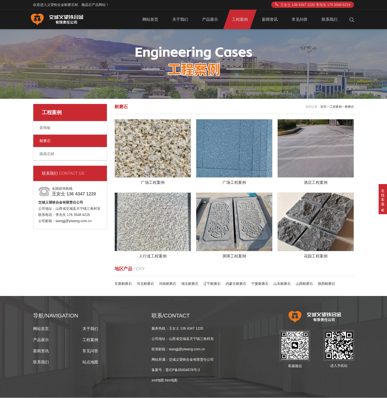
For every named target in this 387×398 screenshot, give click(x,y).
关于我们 (180, 19)
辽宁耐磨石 (212, 284)
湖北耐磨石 (189, 284)
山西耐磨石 (304, 284)
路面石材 (46, 154)
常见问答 (300, 19)
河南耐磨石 (167, 284)
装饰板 (45, 128)
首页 (323, 106)
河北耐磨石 (145, 284)
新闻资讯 (270, 19)
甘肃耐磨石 (123, 284)
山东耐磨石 (282, 284)
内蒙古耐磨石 (236, 284)
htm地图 (171, 380)
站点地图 (90, 362)
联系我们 (329, 19)
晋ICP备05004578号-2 (182, 370)
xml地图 (158, 380)
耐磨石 (45, 141)
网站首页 (150, 19)
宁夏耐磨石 (260, 284)
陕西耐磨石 (326, 284)
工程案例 (240, 19)
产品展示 (210, 19)
